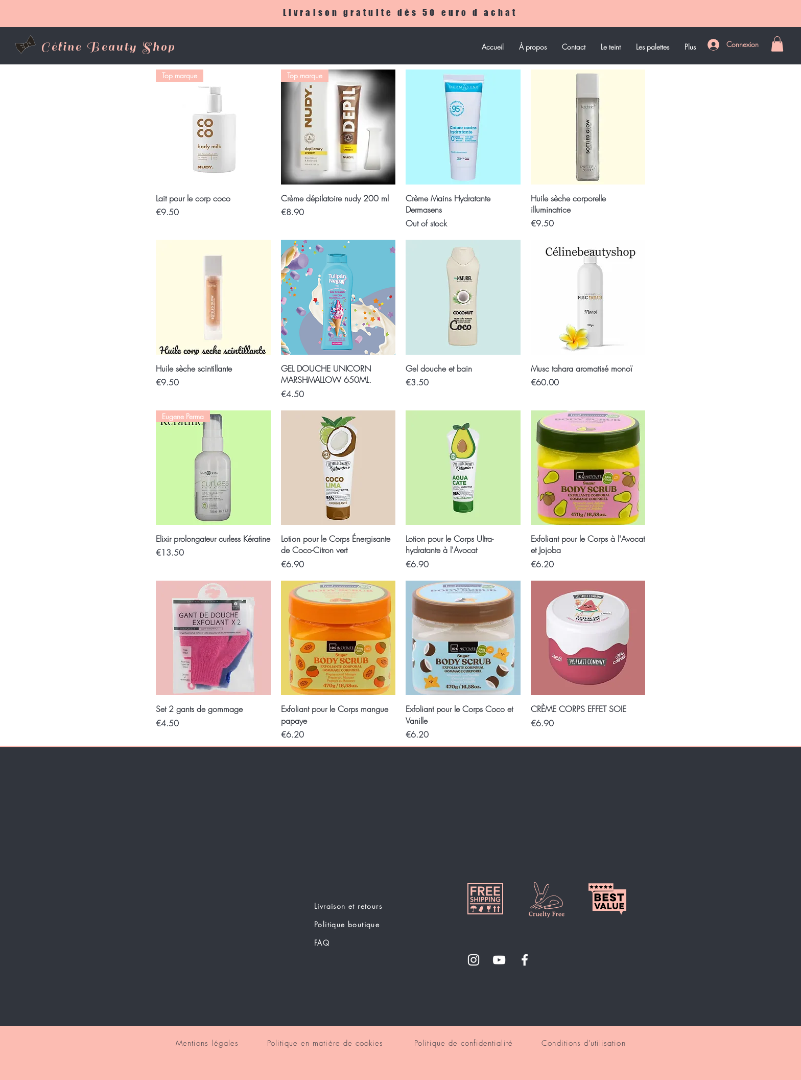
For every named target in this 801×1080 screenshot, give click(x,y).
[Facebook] (524, 960)
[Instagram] (473, 960)
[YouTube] (499, 960)
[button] (777, 44)
